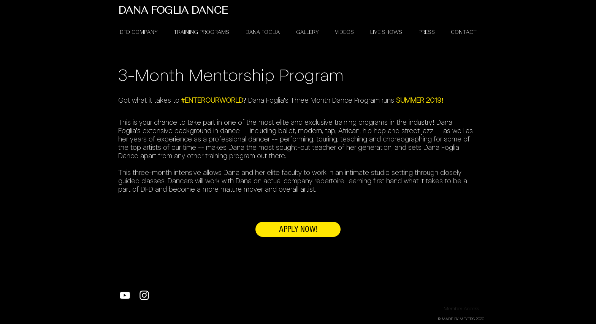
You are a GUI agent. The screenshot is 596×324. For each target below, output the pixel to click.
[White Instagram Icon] (144, 295)
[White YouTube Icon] (125, 295)
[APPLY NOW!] (298, 229)
